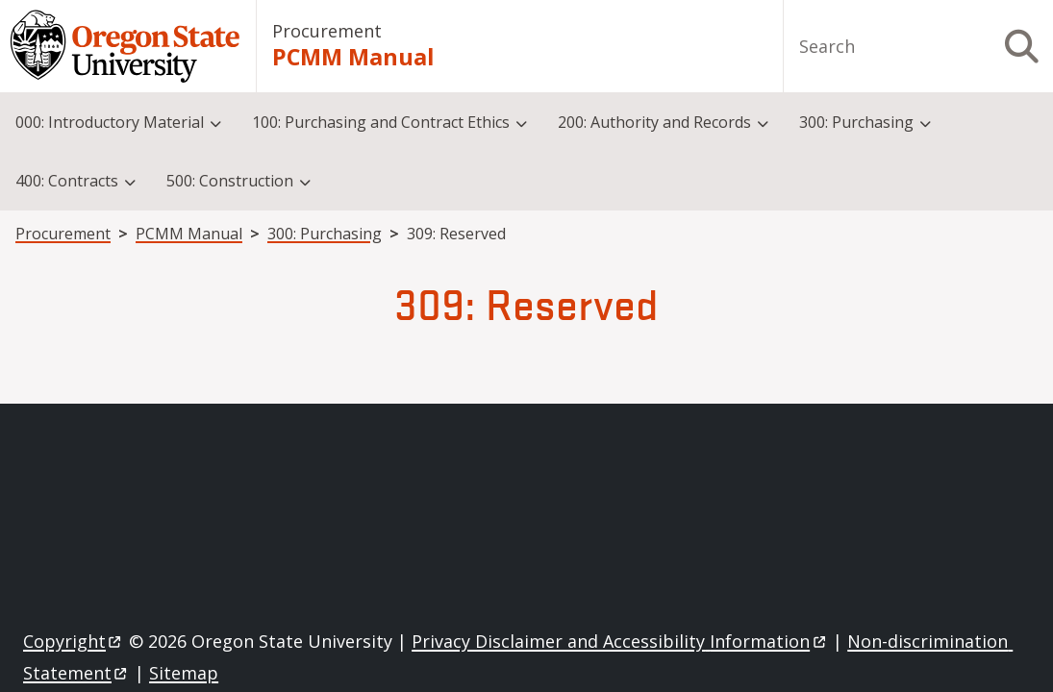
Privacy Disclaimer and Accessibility (620, 641)
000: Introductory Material (109, 122)
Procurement (327, 30)
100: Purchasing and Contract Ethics (381, 122)
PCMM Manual (353, 56)
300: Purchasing (856, 122)
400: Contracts (66, 180)
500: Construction (229, 180)
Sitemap (183, 672)
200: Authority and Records (654, 122)
